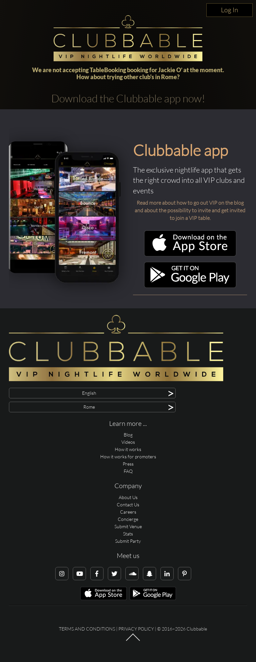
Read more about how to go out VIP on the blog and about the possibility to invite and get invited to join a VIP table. (190, 210)
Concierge (128, 519)
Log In (229, 10)
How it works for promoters (128, 456)
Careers (128, 512)
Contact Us (128, 504)
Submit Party (128, 541)
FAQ (128, 471)
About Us (128, 497)
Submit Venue (128, 526)
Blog (128, 434)
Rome (169, 76)
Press (128, 464)
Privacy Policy (136, 629)
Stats (128, 533)
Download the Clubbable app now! (128, 98)
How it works (128, 449)
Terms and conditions (87, 629)
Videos (128, 442)
